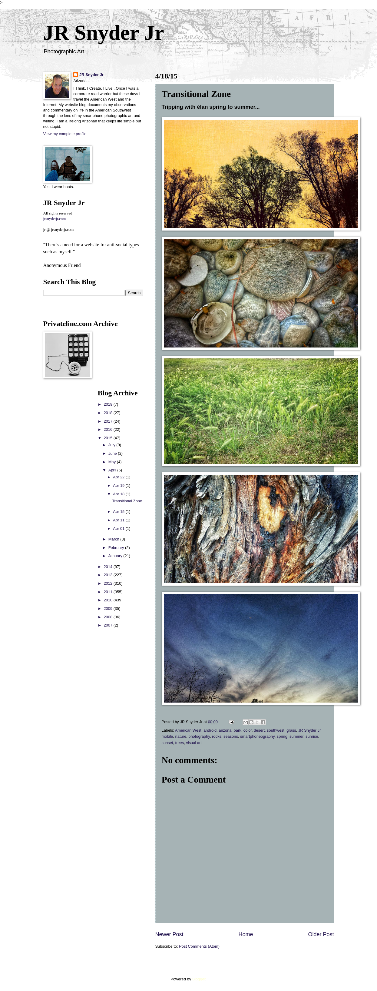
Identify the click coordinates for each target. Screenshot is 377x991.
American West (188, 730)
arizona (225, 730)
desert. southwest (269, 730)
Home (245, 934)
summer (296, 736)
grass (291, 730)
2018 (108, 413)
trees (179, 742)
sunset (167, 742)
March (114, 539)
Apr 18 (119, 494)
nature (181, 736)
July (112, 445)
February (116, 547)
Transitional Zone (127, 501)
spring (282, 736)
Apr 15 (119, 511)
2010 (108, 600)
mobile (167, 736)
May (112, 462)
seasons (230, 736)
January (115, 556)
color (247, 730)
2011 (108, 592)
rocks (216, 736)
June (113, 453)
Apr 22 (119, 477)
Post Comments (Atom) (199, 946)
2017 (108, 421)
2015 (108, 438)
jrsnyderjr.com (54, 219)
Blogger (199, 979)
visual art (194, 742)
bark (237, 730)
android (210, 730)
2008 (108, 617)
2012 (108, 583)
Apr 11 (119, 520)
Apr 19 (119, 485)
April (112, 470)
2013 (108, 575)
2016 (108, 429)
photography (199, 736)
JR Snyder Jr (103, 32)
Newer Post (169, 934)
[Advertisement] (61, 480)
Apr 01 (119, 528)
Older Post (321, 934)
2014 (108, 566)
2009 (108, 608)
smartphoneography (257, 736)
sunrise (312, 736)
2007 (108, 625)
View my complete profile (65, 133)
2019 (108, 404)
